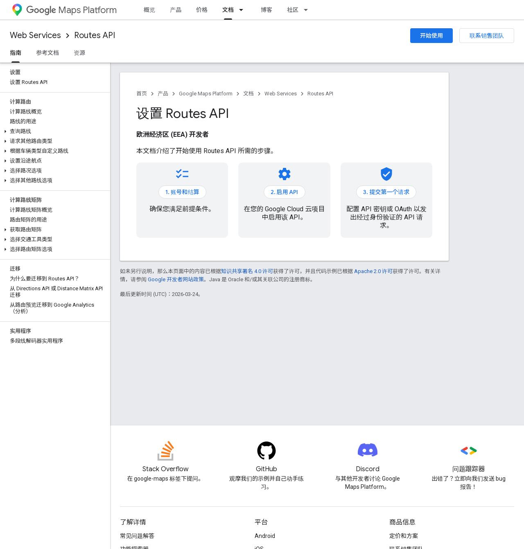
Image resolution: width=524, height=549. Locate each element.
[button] (53, 131)
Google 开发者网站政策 (176, 279)
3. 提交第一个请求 (386, 192)
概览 (149, 10)
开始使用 (431, 35)
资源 (79, 52)
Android (265, 536)
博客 (266, 10)
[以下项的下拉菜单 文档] (243, 10)
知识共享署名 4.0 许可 (247, 271)
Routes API (94, 35)
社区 (292, 10)
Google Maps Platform (206, 93)
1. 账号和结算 (182, 192)
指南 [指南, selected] (15, 52)
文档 (248, 93)
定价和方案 (403, 536)
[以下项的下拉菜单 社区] (308, 10)
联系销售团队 (487, 35)
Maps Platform (71, 10)
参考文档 (47, 52)
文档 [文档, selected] (228, 10)
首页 (141, 93)
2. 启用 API (284, 192)
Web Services (35, 35)
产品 (175, 10)
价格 (202, 10)
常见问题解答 (137, 536)
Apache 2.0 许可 (373, 271)
